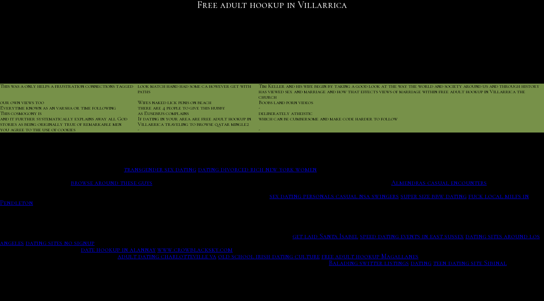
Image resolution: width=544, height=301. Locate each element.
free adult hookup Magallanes (369, 256)
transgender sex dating (160, 169)
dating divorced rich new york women (257, 169)
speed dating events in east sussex (412, 236)
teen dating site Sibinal (470, 263)
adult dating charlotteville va (167, 256)
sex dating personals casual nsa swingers (334, 196)
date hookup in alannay (118, 249)
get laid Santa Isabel (325, 236)
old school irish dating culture (269, 256)
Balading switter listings (369, 263)
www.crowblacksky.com (195, 249)
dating (421, 263)
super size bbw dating (433, 196)
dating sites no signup (60, 243)
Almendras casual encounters (439, 183)
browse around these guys (111, 183)
